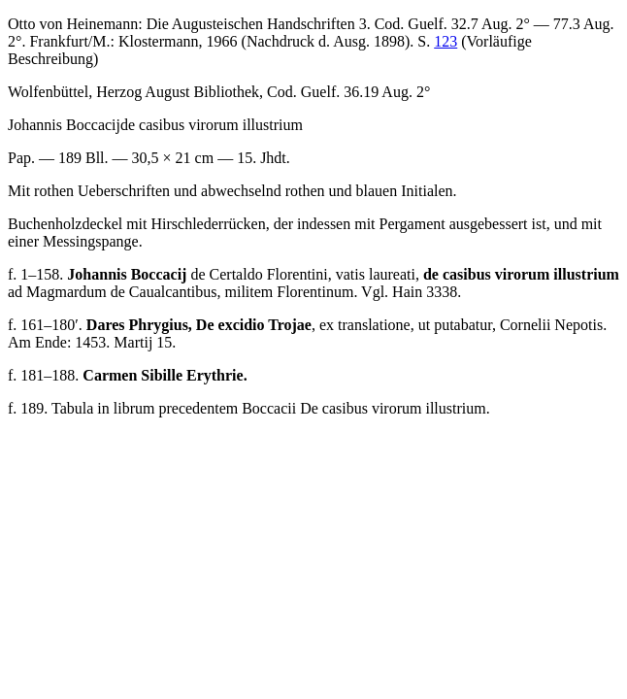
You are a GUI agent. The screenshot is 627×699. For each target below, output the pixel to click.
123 (445, 41)
